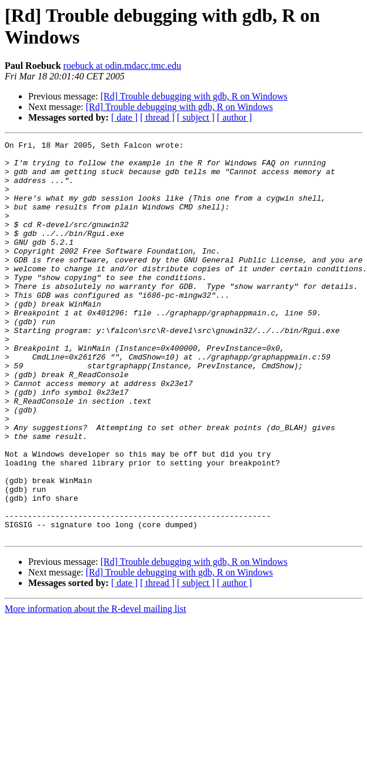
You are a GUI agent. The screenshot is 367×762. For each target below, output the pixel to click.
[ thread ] (157, 117)
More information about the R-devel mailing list (95, 688)
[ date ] (124, 117)
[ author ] (234, 117)
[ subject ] (196, 117)
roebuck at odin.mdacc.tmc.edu (122, 66)
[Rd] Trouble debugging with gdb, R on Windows (194, 96)
